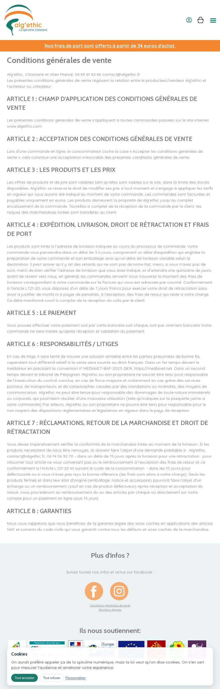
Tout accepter (24, 678)
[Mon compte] (189, 20)
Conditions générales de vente (110, 605)
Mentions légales (110, 609)
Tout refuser (51, 678)
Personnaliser (76, 678)
